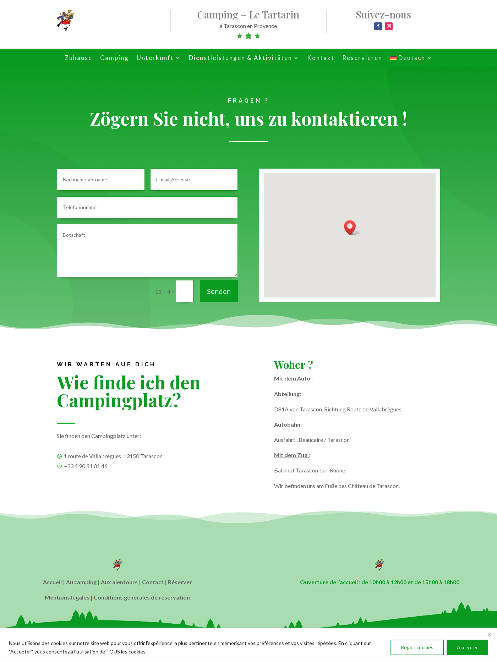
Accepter (467, 647)
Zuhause (78, 58)
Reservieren (362, 58)
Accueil (52, 582)
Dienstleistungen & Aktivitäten (240, 58)
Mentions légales (67, 597)
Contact (153, 582)
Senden (219, 291)
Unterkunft (155, 58)
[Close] (489, 634)
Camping (114, 58)
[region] (248, 645)
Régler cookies (417, 647)
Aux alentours (119, 582)
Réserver (180, 582)
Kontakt (320, 58)
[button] (352, 227)
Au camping (81, 582)
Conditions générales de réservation (142, 597)
